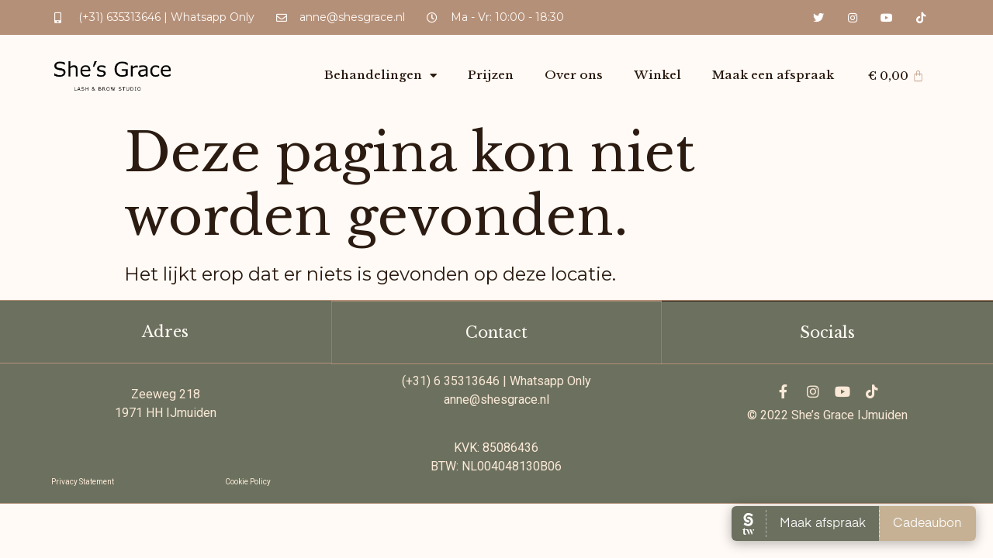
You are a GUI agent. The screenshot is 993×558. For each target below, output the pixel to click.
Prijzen (491, 74)
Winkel (657, 74)
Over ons (574, 74)
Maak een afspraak (773, 74)
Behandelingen (380, 75)
